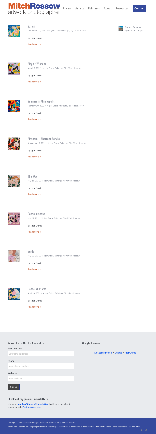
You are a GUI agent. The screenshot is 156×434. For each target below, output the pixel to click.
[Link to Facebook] (141, 430)
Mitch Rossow (80, 30)
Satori (31, 26)
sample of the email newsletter (32, 404)
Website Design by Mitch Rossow (62, 423)
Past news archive (31, 407)
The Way (32, 176)
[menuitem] (55, 8)
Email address (15, 348)
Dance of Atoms (37, 288)
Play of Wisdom (37, 63)
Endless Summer (133, 27)
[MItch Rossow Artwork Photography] (34, 8)
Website (12, 373)
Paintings (64, 30)
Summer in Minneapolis (41, 101)
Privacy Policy (134, 427)
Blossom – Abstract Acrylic (44, 138)
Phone (11, 360)
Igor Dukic (55, 30)
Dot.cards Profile (103, 352)
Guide (31, 251)
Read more (34, 43)
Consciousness (36, 213)
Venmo (118, 352)
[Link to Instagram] (146, 430)
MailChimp (130, 352)
